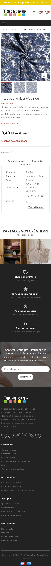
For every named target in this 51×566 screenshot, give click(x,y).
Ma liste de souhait (9, 536)
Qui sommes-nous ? (10, 504)
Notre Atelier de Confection (13, 511)
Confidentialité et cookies (12, 469)
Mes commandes (9, 540)
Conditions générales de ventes (15, 461)
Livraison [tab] (25, 164)
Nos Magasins (7, 507)
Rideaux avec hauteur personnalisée (17, 490)
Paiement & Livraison (10, 453)
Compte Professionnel (11, 486)
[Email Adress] (25, 369)
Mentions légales (8, 457)
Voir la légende (36, 207)
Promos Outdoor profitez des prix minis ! (25, 2)
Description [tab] (37, 161)
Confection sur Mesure (11, 482)
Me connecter (7, 529)
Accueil (4, 29)
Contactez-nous (8, 450)
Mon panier (6, 532)
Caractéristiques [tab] (16, 161)
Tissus (15, 29)
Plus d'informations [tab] (10, 123)
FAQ (3, 465)
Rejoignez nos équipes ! (12, 515)
